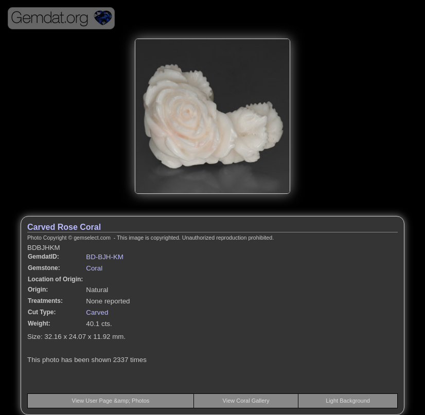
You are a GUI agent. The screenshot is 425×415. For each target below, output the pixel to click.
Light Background (348, 401)
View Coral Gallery (246, 401)
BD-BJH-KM (104, 257)
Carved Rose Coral (64, 227)
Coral (94, 268)
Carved (97, 312)
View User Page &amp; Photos (111, 401)
